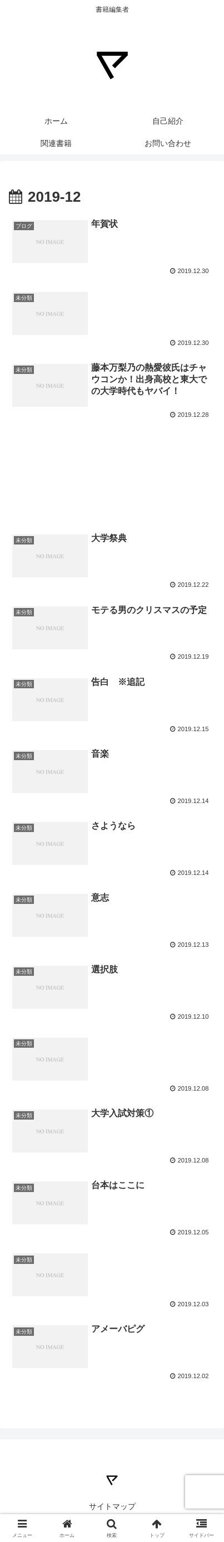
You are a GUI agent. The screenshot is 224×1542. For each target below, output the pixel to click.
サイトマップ (112, 1506)
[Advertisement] (112, 460)
